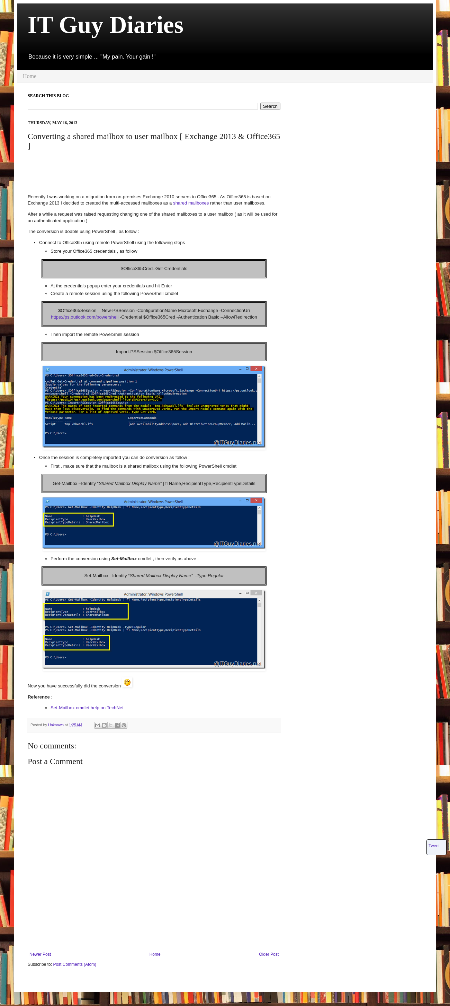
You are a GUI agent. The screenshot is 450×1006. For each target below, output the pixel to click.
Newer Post (40, 954)
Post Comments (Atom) (74, 964)
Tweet (434, 845)
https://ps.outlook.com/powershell (84, 317)
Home (29, 76)
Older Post (269, 954)
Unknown (56, 725)
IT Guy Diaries (105, 24)
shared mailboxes (191, 203)
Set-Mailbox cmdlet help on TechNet (87, 707)
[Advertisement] (154, 171)
